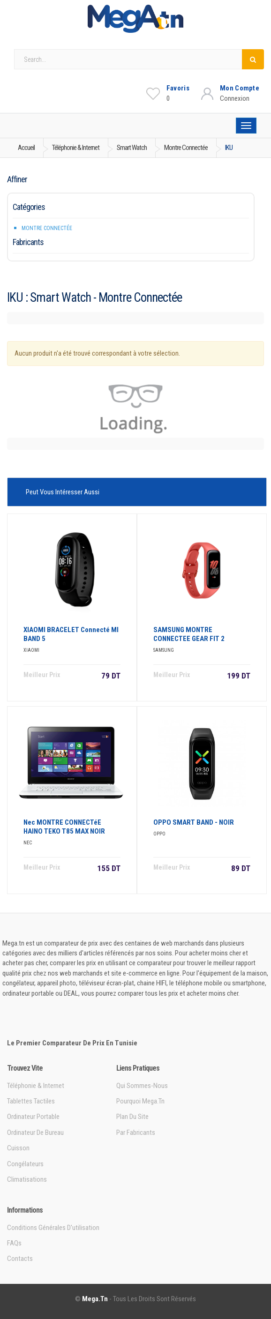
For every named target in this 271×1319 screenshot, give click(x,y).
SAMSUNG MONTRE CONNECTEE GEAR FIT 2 (189, 634)
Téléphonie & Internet (35, 1085)
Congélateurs (25, 1164)
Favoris (177, 88)
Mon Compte (239, 88)
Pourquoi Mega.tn (140, 1101)
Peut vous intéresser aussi (62, 492)
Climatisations (27, 1179)
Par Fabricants (135, 1132)
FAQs (14, 1243)
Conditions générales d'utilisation (53, 1227)
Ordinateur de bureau (35, 1132)
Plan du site (132, 1116)
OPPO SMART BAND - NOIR (193, 822)
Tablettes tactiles (31, 1101)
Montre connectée (47, 228)
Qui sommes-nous (142, 1085)
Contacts (20, 1258)
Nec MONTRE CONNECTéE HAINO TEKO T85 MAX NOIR (64, 826)
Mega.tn (95, 1299)
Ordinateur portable (33, 1116)
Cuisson (18, 1148)
